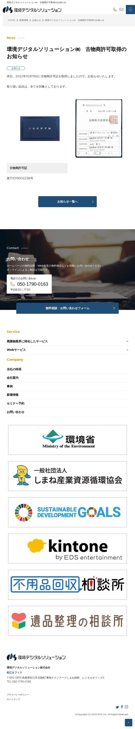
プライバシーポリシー (18, 694)
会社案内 (12, 377)
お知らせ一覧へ (67, 201)
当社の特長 (14, 369)
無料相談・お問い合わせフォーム (67, 308)
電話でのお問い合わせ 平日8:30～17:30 (29, 284)
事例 (10, 386)
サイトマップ (13, 699)
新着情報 (12, 395)
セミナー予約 (15, 403)
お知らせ (16, 68)
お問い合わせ (15, 412)
